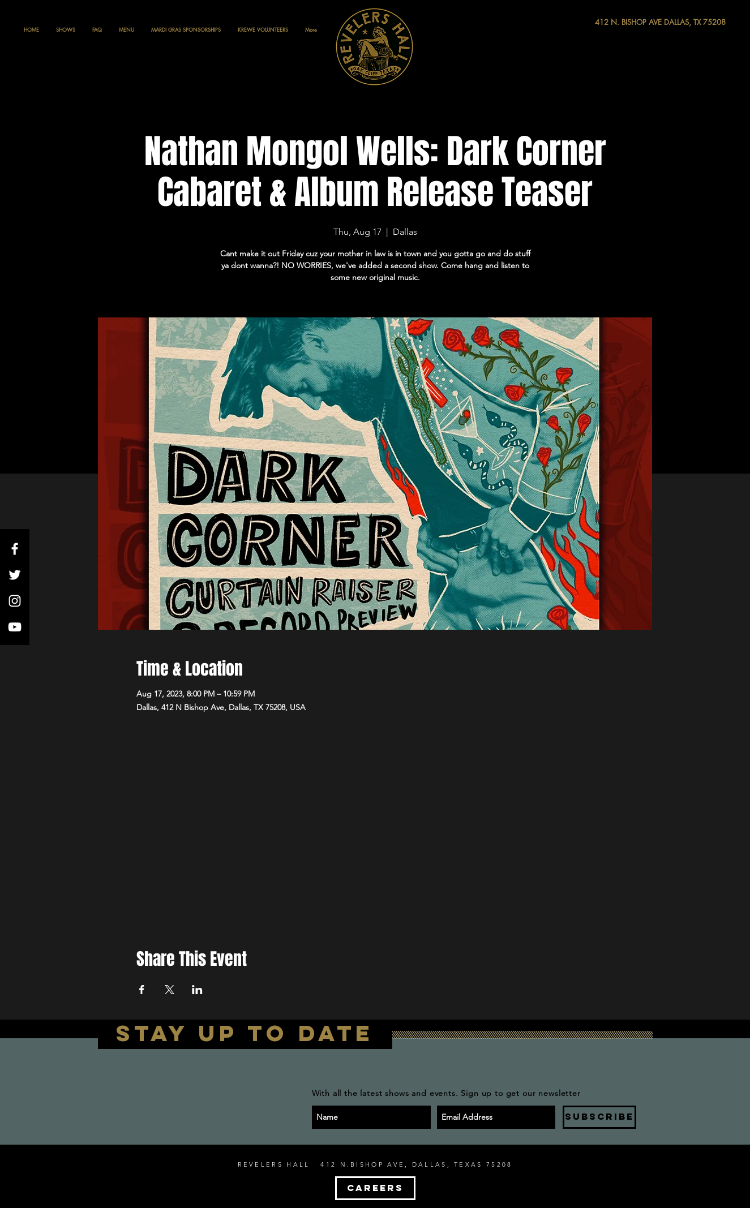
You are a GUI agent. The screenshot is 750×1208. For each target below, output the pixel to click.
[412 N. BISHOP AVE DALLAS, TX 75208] (618, 22)
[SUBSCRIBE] (599, 1117)
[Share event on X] (169, 989)
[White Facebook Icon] (15, 549)
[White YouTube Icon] (15, 627)
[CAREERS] (375, 1188)
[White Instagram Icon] (15, 601)
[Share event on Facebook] (141, 989)
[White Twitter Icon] (15, 575)
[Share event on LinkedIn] (197, 989)
